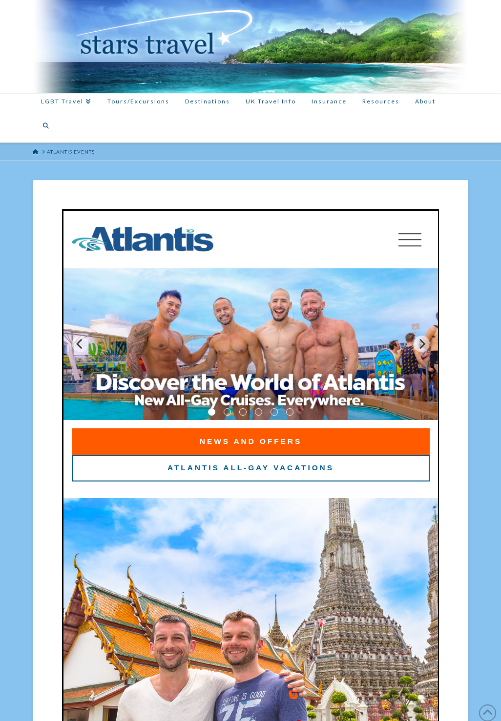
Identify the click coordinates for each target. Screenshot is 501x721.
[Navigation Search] (46, 130)
